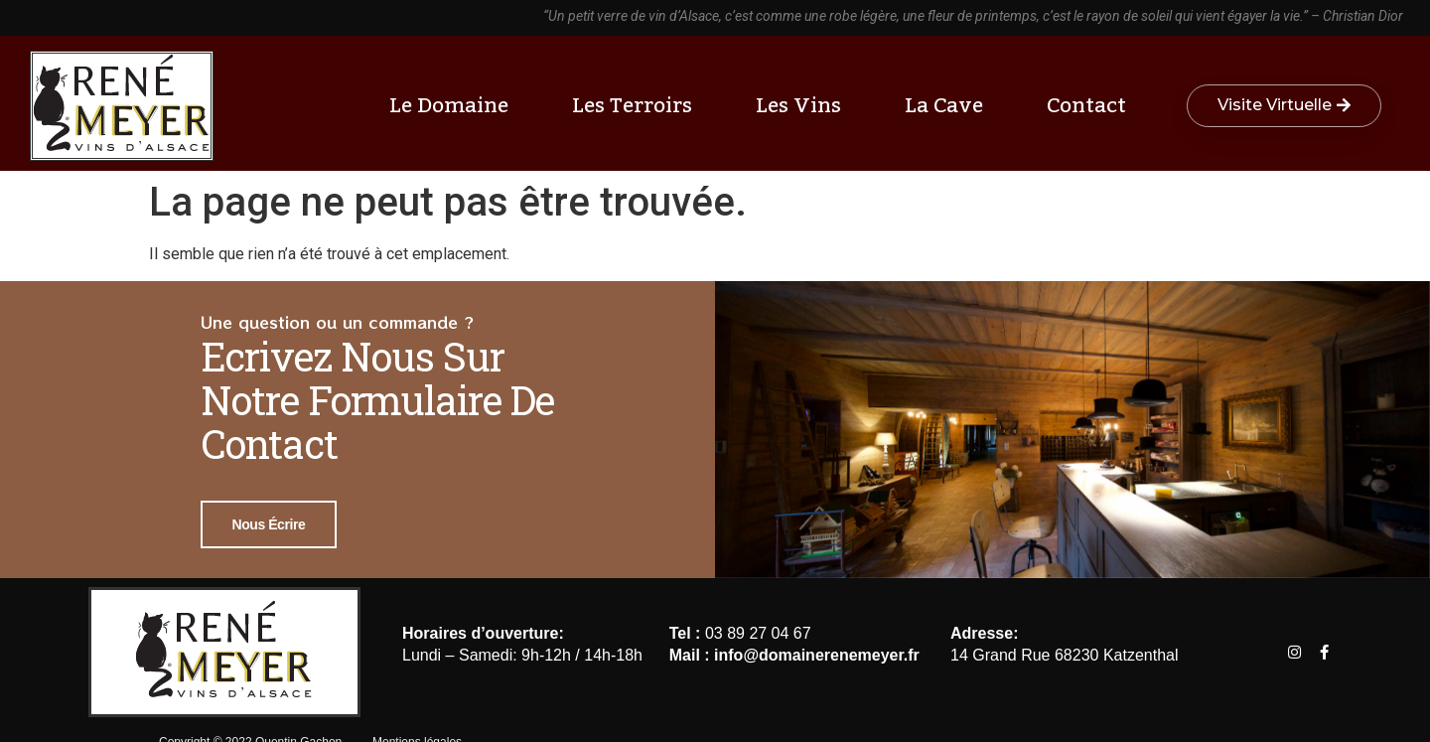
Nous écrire (269, 524)
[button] (1284, 105)
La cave (949, 105)
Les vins (803, 105)
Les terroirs (637, 105)
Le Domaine (453, 105)
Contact (1086, 105)
